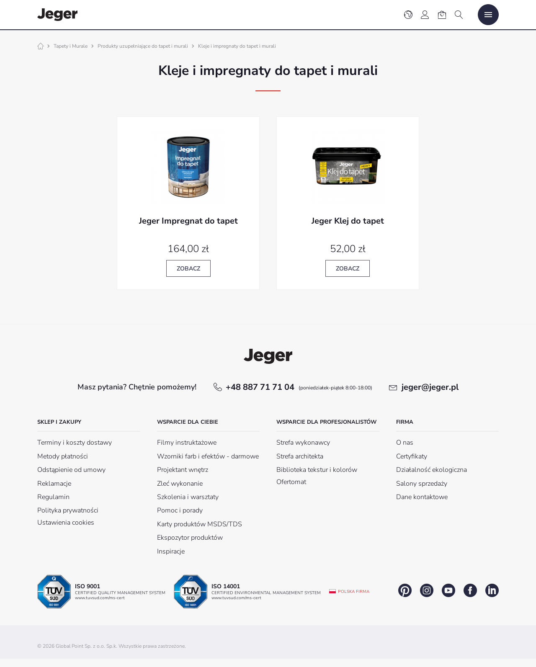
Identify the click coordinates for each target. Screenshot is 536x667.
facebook (470, 590)
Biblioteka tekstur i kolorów (316, 469)
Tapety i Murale (71, 46)
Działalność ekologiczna (431, 469)
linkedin (492, 590)
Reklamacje (54, 483)
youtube (448, 590)
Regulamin (53, 497)
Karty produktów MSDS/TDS (199, 524)
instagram (426, 590)
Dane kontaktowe (422, 497)
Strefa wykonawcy (303, 442)
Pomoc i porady (180, 510)
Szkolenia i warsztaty (188, 497)
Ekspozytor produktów (190, 537)
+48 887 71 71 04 (299, 387)
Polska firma (353, 592)
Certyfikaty (411, 456)
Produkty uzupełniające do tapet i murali (143, 46)
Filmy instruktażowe (186, 442)
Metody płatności (62, 456)
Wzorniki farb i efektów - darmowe (208, 456)
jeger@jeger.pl (430, 387)
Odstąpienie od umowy (71, 469)
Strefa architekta (299, 456)
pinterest (405, 590)
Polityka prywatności (67, 510)
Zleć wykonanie (180, 483)
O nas (404, 442)
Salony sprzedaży (421, 483)
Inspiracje (171, 551)
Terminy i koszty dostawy (74, 442)
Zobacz (188, 269)
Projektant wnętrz (182, 469)
